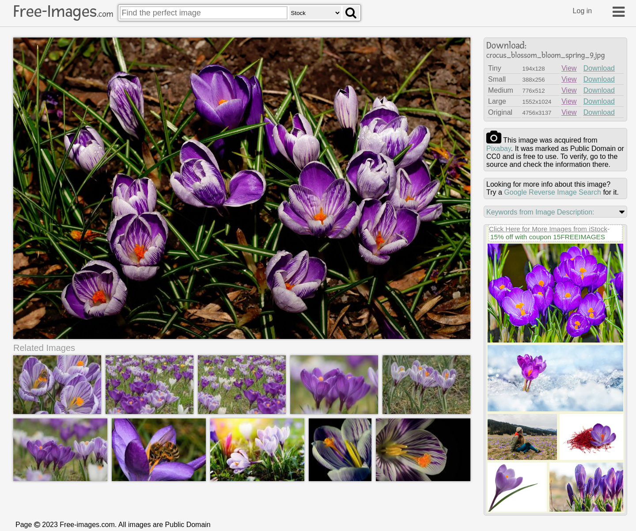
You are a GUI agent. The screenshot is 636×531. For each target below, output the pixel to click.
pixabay (498, 148)
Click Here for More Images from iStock (548, 229)
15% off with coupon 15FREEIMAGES (547, 237)
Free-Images (63, 11)
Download (599, 68)
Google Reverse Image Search (552, 192)
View (568, 68)
